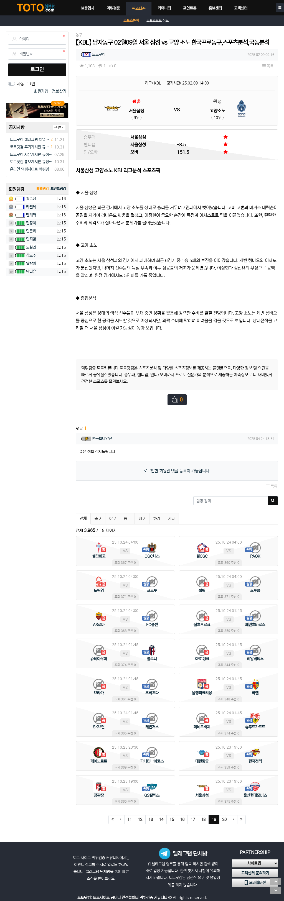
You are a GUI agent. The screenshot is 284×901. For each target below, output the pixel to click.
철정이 (31, 223)
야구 (112, 518)
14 (161, 819)
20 (224, 819)
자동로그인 (26, 83)
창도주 (31, 255)
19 (215, 819)
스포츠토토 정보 (157, 21)
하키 (156, 518)
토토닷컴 (98, 54)
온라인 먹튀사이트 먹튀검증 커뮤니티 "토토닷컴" (31, 169)
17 (193, 819)
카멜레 (31, 207)
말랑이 (31, 263)
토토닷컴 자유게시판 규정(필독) (31, 154)
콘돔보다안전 (102, 438)
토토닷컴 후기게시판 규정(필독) (29, 147)
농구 (127, 518)
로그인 (37, 69)
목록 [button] (267, 66)
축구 (98, 518)
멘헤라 (31, 215)
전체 (83, 518)
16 (182, 819)
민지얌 (31, 239)
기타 (171, 518)
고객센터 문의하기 (255, 873)
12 (140, 819)
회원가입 (41, 91)
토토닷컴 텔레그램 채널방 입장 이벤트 (29, 139)
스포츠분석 (131, 21)
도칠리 (31, 247)
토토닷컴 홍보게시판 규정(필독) (31, 162)
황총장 (31, 198)
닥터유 (31, 271)
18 (203, 819)
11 (129, 819)
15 (171, 819)
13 (150, 819)
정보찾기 (59, 91)
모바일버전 (255, 882)
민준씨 (31, 231)
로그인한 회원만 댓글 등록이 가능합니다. (177, 471)
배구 (142, 518)
